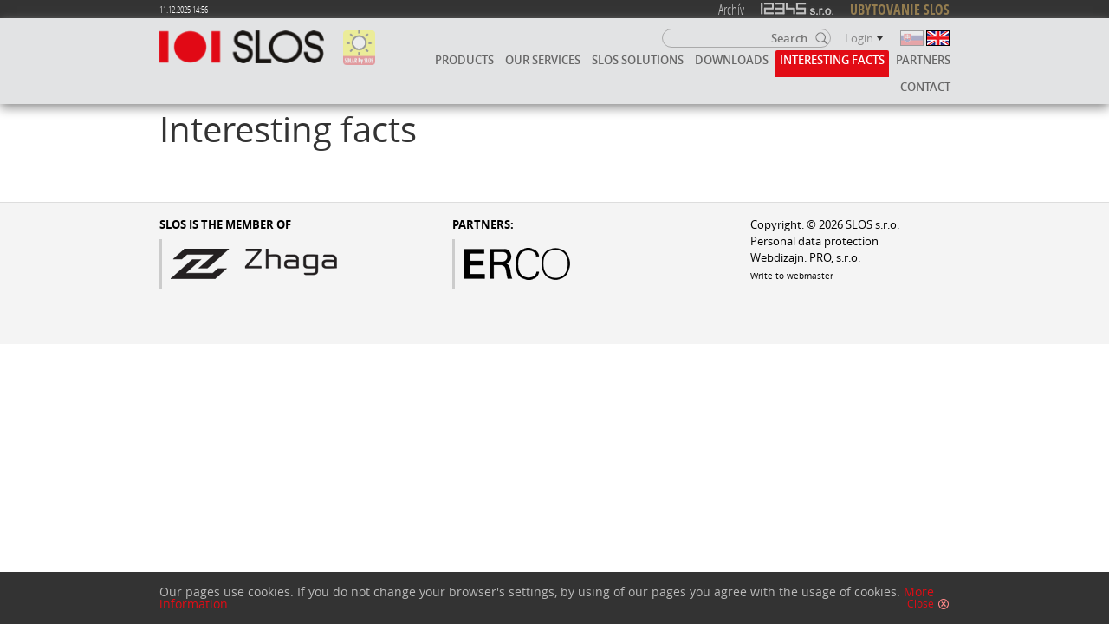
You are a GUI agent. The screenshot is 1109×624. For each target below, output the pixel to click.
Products (464, 60)
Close (920, 604)
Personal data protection (814, 241)
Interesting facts (832, 60)
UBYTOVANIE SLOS (900, 9)
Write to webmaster (791, 276)
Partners (923, 60)
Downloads (732, 60)
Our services (542, 60)
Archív (731, 9)
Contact (925, 86)
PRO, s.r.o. (834, 257)
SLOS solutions (638, 60)
